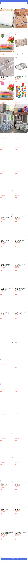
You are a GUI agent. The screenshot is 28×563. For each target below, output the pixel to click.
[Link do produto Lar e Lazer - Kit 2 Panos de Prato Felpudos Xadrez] (7, 460)
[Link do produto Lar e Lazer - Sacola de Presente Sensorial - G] (21, 92)
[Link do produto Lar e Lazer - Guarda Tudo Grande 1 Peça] (7, 336)
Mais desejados (24, 8)
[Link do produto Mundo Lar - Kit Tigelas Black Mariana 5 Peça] (21, 484)
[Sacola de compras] (26, 1)
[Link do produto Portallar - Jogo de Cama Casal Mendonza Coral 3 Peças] (7, 166)
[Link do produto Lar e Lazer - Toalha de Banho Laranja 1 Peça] (21, 263)
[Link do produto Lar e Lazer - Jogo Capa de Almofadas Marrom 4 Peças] (7, 509)
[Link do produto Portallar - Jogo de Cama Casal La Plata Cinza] (7, 386)
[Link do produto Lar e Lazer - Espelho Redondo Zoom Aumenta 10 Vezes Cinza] (7, 190)
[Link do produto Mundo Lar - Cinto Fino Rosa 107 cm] (21, 361)
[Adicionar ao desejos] (12, 27)
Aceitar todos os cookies (14, 558)
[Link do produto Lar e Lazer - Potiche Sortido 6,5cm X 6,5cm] (7, 263)
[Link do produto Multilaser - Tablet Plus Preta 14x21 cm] (7, 435)
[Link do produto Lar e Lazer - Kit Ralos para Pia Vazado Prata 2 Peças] (21, 68)
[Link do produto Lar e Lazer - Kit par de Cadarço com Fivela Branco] (7, 68)
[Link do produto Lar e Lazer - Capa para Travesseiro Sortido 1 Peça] (7, 21)
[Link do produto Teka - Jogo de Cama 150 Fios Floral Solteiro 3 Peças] (7, 142)
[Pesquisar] (26, 3)
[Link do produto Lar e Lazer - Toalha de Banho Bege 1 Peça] (7, 410)
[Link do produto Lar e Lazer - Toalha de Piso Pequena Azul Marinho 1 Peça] (21, 116)
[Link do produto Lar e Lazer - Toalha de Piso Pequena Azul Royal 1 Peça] (21, 410)
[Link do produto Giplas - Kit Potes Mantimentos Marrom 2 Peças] (21, 215)
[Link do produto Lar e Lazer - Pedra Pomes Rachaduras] (21, 44)
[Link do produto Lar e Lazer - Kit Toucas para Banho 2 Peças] (7, 288)
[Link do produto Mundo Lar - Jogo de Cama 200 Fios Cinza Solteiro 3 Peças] (21, 142)
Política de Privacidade (21, 554)
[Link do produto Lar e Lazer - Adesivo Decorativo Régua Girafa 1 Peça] (7, 239)
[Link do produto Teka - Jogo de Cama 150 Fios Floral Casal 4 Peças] (7, 116)
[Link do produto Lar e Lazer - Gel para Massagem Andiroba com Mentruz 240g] (21, 509)
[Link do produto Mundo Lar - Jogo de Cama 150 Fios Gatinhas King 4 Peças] (21, 386)
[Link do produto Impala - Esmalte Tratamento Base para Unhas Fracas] (21, 336)
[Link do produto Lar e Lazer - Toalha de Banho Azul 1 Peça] (21, 239)
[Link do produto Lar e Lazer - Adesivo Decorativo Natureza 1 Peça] (21, 288)
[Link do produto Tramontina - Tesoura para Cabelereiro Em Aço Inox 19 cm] (7, 312)
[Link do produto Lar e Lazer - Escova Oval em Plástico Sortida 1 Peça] (21, 190)
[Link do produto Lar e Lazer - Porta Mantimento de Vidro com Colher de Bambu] (21, 435)
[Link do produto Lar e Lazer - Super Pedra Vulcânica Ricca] (7, 534)
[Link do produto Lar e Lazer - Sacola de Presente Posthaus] (21, 21)
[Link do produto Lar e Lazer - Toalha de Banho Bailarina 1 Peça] (21, 460)
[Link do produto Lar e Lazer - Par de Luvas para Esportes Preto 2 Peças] (21, 312)
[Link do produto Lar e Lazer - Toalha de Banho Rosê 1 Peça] (7, 92)
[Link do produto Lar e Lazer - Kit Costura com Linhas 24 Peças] (7, 215)
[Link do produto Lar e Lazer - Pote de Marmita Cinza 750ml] (21, 534)
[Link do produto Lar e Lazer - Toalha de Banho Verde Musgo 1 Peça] (7, 44)
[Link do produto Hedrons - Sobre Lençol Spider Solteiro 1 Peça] (21, 166)
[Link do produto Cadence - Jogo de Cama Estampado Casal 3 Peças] (7, 361)
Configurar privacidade (14, 561)
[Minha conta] (24, 1)
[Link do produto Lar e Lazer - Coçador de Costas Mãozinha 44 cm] (7, 484)
